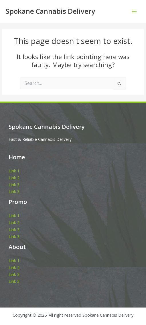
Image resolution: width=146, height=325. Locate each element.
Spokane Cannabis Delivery (50, 11)
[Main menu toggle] (134, 11)
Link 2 (14, 177)
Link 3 (14, 184)
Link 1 (14, 171)
